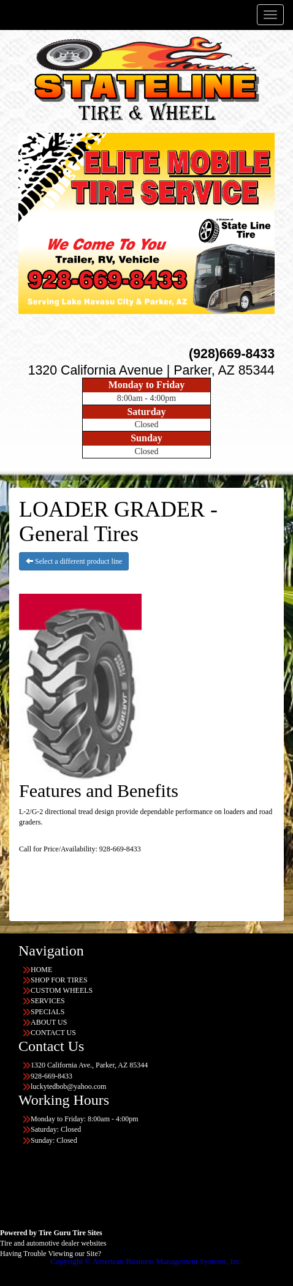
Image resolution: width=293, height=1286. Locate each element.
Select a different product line (74, 561)
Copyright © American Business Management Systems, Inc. (146, 1261)
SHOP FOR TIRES (59, 980)
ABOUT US (49, 1022)
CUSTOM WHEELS (62, 990)
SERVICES (48, 1000)
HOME (41, 969)
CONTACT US (53, 1032)
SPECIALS (47, 1011)
